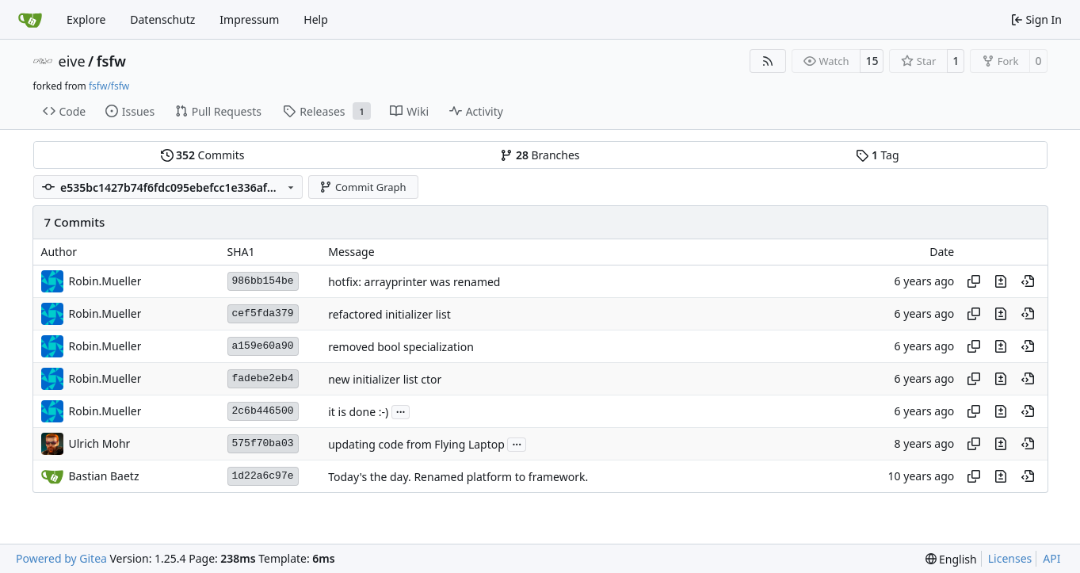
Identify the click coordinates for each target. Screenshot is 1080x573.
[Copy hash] (974, 281)
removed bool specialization (401, 346)
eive (72, 61)
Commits (203, 154)
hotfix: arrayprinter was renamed (414, 281)
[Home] (30, 20)
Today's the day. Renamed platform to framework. (458, 476)
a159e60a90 (263, 346)
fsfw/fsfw (109, 86)
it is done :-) (358, 411)
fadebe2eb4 (263, 378)
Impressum (249, 19)
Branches (539, 154)
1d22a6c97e (263, 476)
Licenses (1010, 558)
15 (871, 60)
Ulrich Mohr (100, 443)
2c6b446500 (263, 411)
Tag (877, 154)
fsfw (111, 61)
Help (315, 19)
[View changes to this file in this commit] (1001, 281)
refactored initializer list (389, 314)
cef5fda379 (263, 313)
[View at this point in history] (1028, 281)
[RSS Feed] (768, 61)
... (401, 410)
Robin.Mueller (105, 280)
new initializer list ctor (384, 379)
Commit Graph (362, 187)
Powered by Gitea (61, 558)
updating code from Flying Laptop (416, 444)
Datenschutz (162, 19)
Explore (86, 19)
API (1051, 558)
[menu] (951, 559)
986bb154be (263, 281)
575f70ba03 (263, 443)
